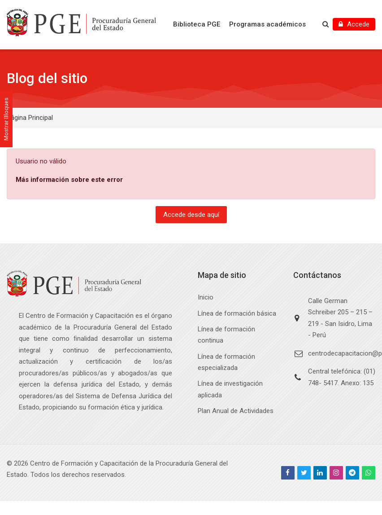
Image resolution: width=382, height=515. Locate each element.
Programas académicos (267, 24)
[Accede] (354, 24)
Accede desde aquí (191, 215)
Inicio (205, 297)
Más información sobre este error (69, 180)
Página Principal (30, 118)
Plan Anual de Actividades (235, 411)
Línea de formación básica (237, 313)
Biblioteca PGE (196, 24)
